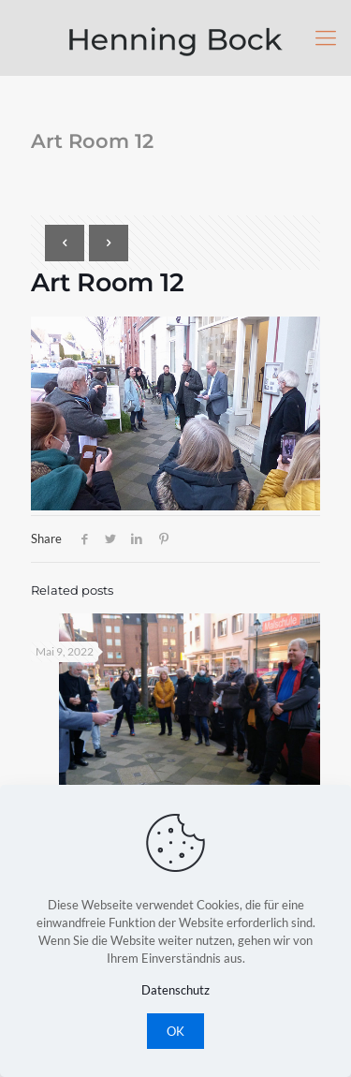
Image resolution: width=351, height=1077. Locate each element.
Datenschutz (175, 989)
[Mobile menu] (326, 37)
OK (175, 1031)
